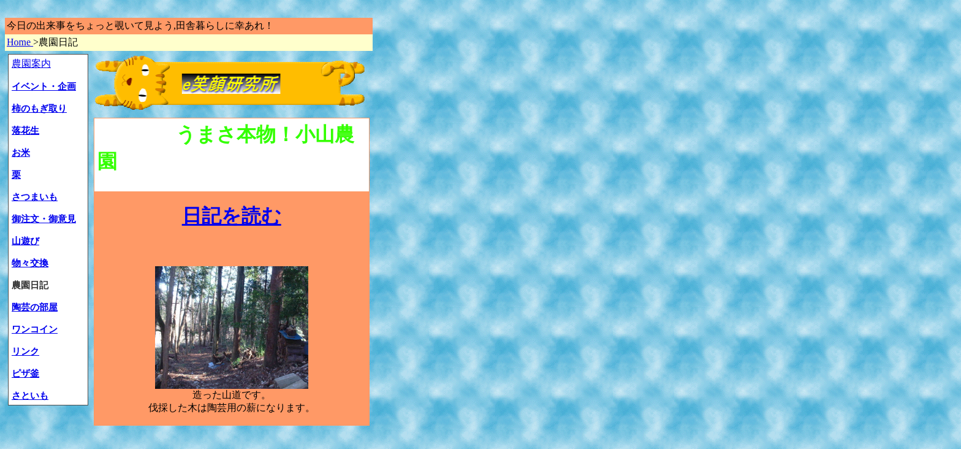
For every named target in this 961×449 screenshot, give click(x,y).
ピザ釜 (25, 373)
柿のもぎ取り (39, 108)
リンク (25, 351)
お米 (21, 153)
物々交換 (30, 263)
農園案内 (31, 63)
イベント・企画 (44, 86)
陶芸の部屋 (35, 307)
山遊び (25, 241)
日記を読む (231, 216)
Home (20, 42)
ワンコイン (35, 329)
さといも (30, 396)
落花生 (25, 131)
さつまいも (35, 197)
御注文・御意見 (44, 219)
